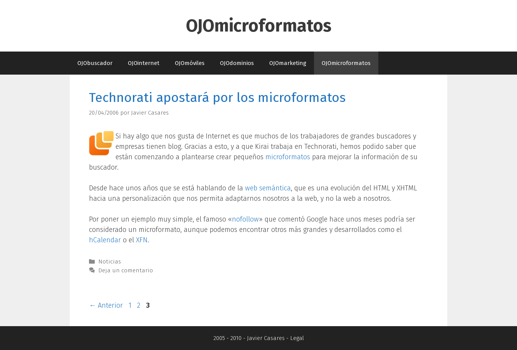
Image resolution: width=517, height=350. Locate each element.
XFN (142, 240)
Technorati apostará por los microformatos (217, 97)
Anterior (106, 305)
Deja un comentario (125, 270)
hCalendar (105, 240)
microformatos (287, 157)
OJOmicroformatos (258, 25)
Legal (297, 338)
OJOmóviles (190, 63)
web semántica (268, 188)
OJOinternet (143, 63)
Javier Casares (266, 338)
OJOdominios (237, 63)
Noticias (109, 261)
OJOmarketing (287, 63)
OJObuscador (94, 63)
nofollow (245, 219)
